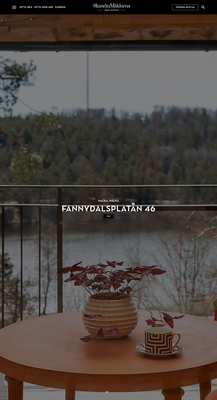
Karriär (60, 7)
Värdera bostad (185, 7)
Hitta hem (26, 7)
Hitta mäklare (43, 7)
